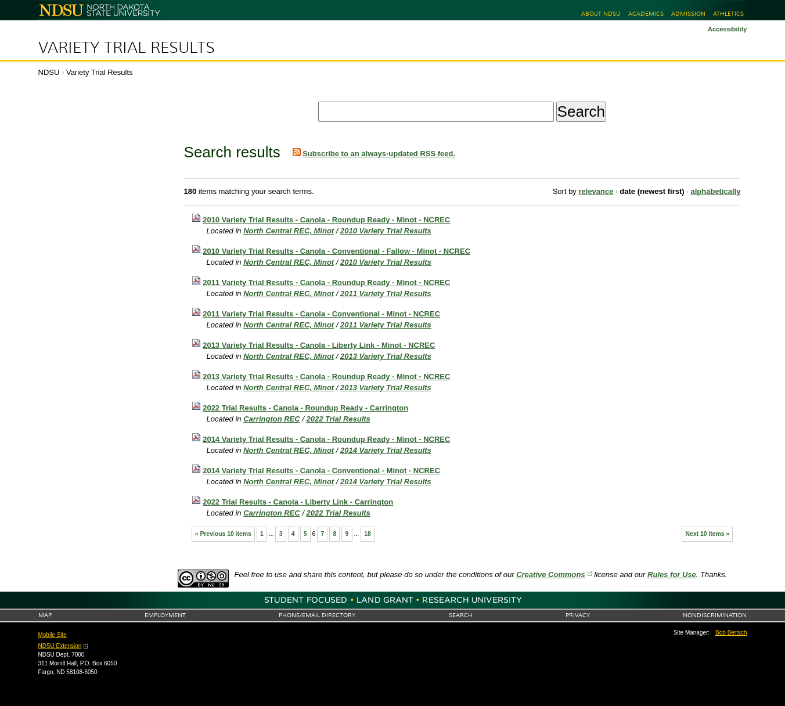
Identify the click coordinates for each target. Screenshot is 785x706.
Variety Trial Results (126, 47)
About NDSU (600, 13)
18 (367, 534)
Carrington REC (271, 419)
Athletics (728, 13)
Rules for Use (671, 574)
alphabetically (715, 191)
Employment (165, 615)
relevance (595, 191)
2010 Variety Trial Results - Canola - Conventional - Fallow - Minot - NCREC (336, 251)
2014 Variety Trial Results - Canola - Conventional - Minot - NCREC (321, 470)
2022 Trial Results (338, 419)
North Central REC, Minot (288, 230)
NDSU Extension (60, 646)
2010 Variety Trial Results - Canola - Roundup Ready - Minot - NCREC (326, 219)
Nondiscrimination (715, 615)
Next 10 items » (708, 534)
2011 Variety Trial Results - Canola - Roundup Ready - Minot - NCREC (326, 282)
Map (45, 615)
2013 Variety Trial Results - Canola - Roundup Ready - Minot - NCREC (326, 376)
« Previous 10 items (223, 534)
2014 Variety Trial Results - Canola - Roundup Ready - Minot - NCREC (326, 439)
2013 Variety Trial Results (385, 356)
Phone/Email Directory (317, 615)
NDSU (49, 72)
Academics (646, 13)
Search (461, 615)
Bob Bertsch (731, 632)
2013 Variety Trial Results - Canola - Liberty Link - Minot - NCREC (319, 345)
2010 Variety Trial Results (385, 230)
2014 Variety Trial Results (385, 450)
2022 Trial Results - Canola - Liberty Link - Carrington (298, 502)
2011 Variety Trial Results (385, 293)
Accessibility (727, 29)
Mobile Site (52, 635)
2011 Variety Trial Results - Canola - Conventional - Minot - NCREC (321, 313)
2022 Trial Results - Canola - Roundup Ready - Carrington (305, 408)
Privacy (578, 615)
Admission (688, 13)
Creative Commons (550, 574)
